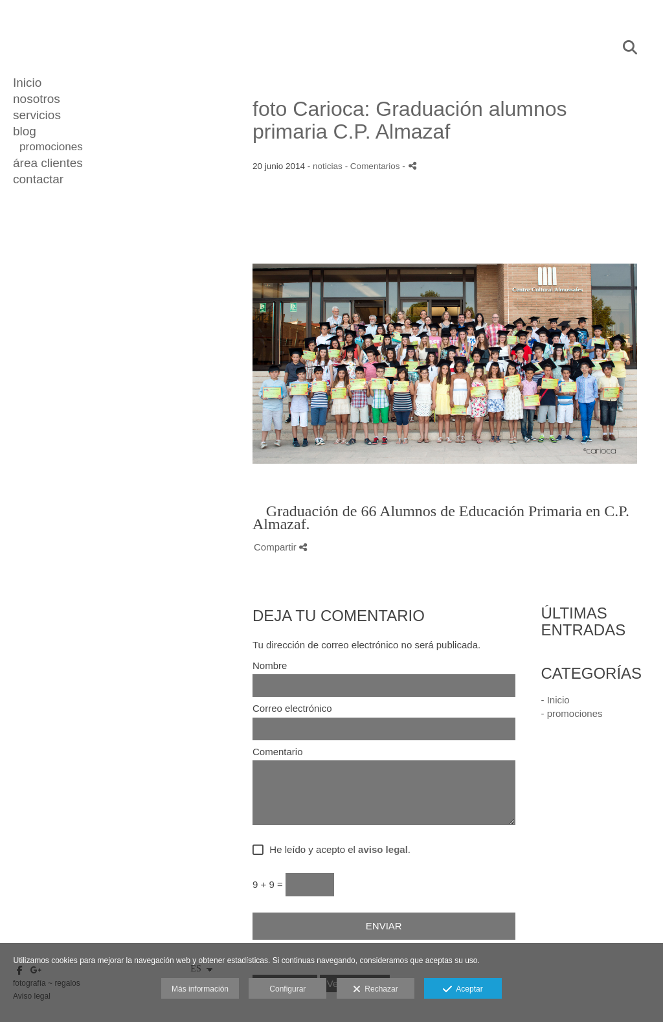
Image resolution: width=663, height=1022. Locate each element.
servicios (37, 115)
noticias (328, 166)
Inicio (27, 82)
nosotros (36, 99)
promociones (51, 147)
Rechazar (375, 989)
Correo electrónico (292, 708)
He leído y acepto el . (337, 850)
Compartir (280, 546)
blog (24, 131)
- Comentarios (374, 166)
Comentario (278, 752)
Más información (200, 989)
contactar (38, 179)
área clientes (48, 163)
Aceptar (462, 989)
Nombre (270, 666)
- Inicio (555, 699)
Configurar (287, 989)
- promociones (572, 713)
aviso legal (383, 849)
